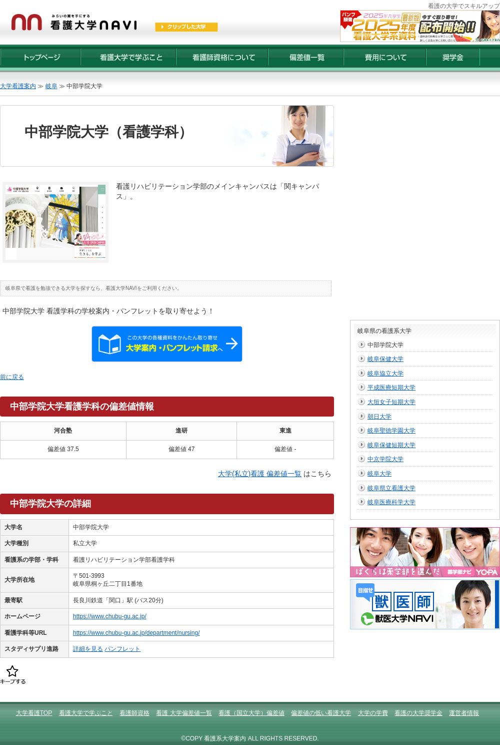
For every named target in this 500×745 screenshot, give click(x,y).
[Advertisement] (103, 208)
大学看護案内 (18, 86)
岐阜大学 (380, 473)
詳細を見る (88, 648)
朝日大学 (380, 416)
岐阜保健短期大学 (392, 445)
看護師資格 (135, 712)
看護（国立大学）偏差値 (251, 712)
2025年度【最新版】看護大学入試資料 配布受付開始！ (420, 26)
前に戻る (12, 377)
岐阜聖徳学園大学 (392, 430)
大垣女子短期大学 (392, 402)
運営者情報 (464, 712)
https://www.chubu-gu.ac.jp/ (109, 616)
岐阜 (52, 86)
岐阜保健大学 (386, 358)
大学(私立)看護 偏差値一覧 (260, 474)
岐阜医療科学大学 (392, 502)
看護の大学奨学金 (418, 712)
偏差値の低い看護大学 (321, 712)
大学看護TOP (34, 712)
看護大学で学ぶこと (86, 712)
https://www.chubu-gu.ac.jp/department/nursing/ (136, 632)
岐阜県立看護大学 (392, 488)
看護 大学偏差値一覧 (184, 712)
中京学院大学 (386, 459)
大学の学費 (373, 712)
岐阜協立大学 (386, 373)
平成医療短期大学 (392, 387)
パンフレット (122, 648)
